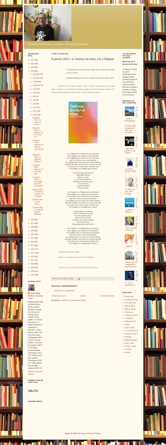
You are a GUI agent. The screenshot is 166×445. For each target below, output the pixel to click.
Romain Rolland (131, 340)
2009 (33, 268)
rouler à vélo (129, 343)
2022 (33, 220)
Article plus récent (58, 296)
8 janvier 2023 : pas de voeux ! (37, 202)
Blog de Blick (130, 306)
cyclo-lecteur (35, 293)
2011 (33, 260)
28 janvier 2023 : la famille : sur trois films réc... (37, 132)
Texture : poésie (130, 346)
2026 (33, 60)
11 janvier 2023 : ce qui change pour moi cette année (37, 181)
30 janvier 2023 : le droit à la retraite (36, 121)
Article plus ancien (107, 296)
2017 (33, 238)
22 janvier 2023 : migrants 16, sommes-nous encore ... (37, 145)
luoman (83, 433)
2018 (33, 234)
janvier (35, 115)
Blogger (98, 433)
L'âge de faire (130, 328)
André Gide (129, 297)
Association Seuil (131, 300)
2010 (33, 264)
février (35, 111)
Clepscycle (129, 312)
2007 (33, 275)
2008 (33, 271)
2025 (33, 64)
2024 (33, 67)
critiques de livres (131, 315)
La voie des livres (131, 331)
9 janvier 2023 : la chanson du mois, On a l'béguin (37, 193)
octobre (36, 82)
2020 (33, 227)
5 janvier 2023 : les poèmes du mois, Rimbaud (37, 211)
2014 (33, 249)
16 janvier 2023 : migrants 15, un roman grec (37, 169)
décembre (36, 74)
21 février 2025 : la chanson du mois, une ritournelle (131, 129)
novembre (36, 78)
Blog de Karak (130, 309)
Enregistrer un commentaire (64, 291)
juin (34, 96)
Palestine (128, 337)
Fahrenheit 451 (130, 321)
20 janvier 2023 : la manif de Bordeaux (36, 158)
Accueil (83, 296)
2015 (33, 245)
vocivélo (128, 349)
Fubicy (127, 324)
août (34, 89)
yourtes (127, 352)
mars (35, 107)
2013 (33, 253)
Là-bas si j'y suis (131, 334)
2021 (33, 223)
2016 (33, 242)
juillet (35, 93)
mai (34, 100)
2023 (33, 71)
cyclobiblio (129, 318)
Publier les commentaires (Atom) (74, 300)
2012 (33, 256)
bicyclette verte (130, 303)
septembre (37, 85)
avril (35, 104)
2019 (33, 231)
